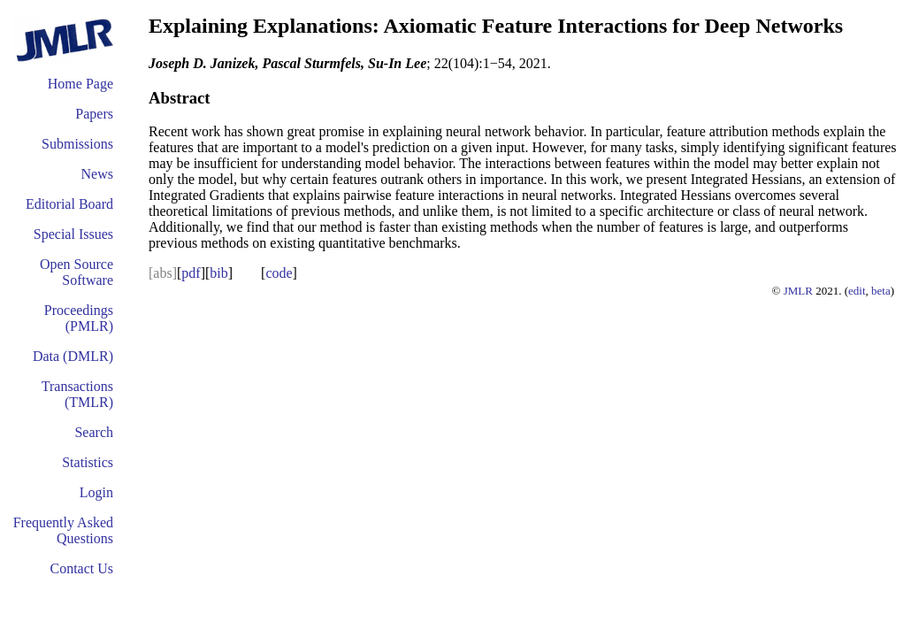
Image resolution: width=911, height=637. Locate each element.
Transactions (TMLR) (77, 394)
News (97, 173)
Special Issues (73, 234)
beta (881, 290)
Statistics (87, 462)
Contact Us (81, 568)
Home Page (80, 83)
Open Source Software (76, 272)
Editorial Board (69, 203)
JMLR (798, 290)
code (278, 272)
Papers (94, 113)
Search (93, 432)
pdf (190, 272)
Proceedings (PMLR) (78, 318)
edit (857, 290)
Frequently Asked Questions (63, 530)
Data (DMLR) (73, 356)
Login (96, 492)
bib (218, 272)
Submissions (77, 143)
